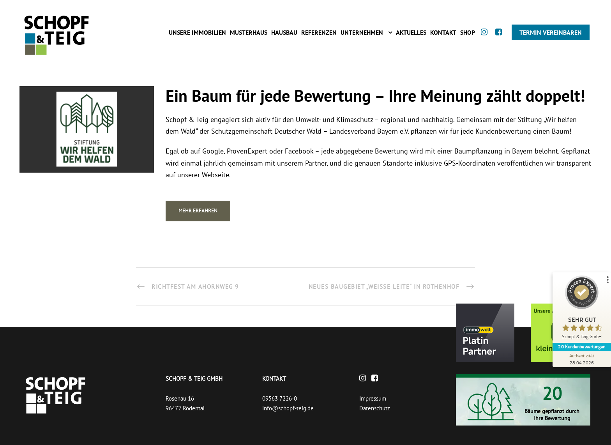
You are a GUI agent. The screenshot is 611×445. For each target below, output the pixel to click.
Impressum (372, 398)
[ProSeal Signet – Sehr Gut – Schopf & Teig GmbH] (582, 309)
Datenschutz (374, 408)
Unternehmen (362, 32)
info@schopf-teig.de (288, 408)
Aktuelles (411, 32)
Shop (467, 32)
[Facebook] (500, 39)
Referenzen (319, 32)
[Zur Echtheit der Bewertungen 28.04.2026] (582, 359)
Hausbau (284, 32)
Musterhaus (248, 32)
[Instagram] (486, 39)
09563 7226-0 (279, 398)
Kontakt (443, 32)
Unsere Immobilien (197, 32)
